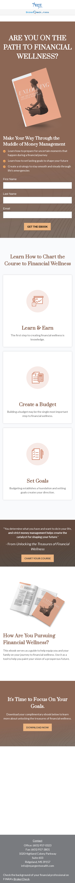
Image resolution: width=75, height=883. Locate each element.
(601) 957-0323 (42, 845)
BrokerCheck (22, 879)
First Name (10, 179)
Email (6, 208)
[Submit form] (37, 227)
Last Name (9, 193)
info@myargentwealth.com (37, 865)
